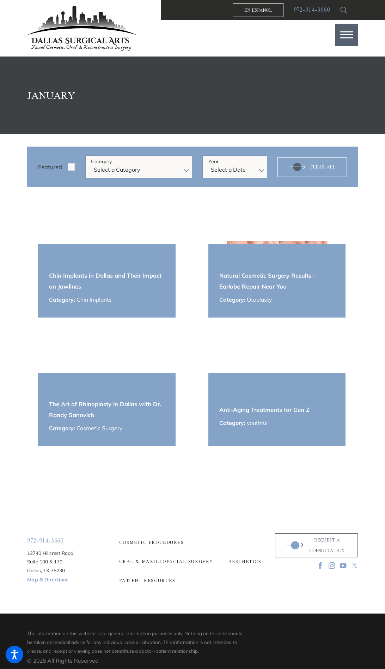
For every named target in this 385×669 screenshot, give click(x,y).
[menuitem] (192, 542)
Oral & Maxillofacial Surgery (166, 561)
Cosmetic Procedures (151, 542)
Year (213, 162)
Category (101, 162)
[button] (346, 35)
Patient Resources (147, 580)
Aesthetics (245, 561)
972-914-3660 (312, 10)
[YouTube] (343, 565)
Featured (50, 167)
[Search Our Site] (344, 10)
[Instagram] (332, 565)
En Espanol (258, 10)
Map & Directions (47, 579)
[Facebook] (320, 565)
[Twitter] (355, 565)
